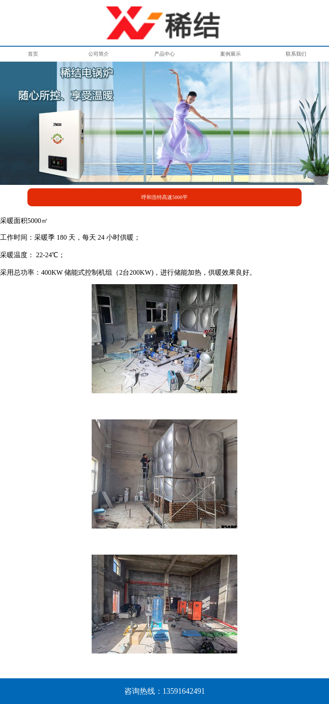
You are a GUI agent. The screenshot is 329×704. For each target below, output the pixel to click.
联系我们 (296, 54)
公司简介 (98, 54)
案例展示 (230, 54)
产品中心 (164, 54)
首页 (33, 54)
